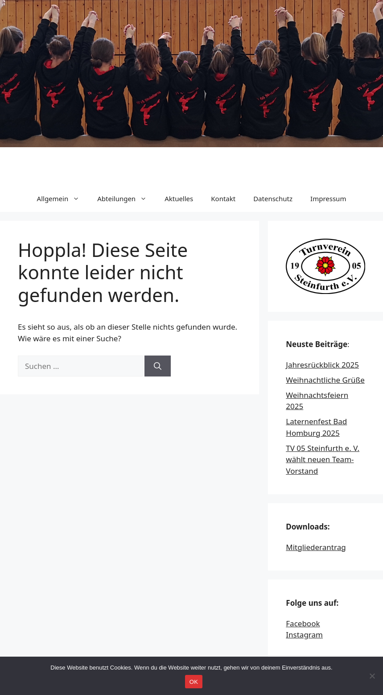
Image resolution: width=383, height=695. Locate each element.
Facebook (303, 623)
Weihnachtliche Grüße (325, 380)
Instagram (304, 634)
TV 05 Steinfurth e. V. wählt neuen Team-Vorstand (322, 459)
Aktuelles (179, 198)
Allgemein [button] (63, 198)
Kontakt (223, 198)
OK (193, 681)
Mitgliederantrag (316, 547)
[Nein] (371, 675)
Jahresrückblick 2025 (322, 365)
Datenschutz (272, 198)
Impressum (328, 198)
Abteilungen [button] (126, 198)
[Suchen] (157, 366)
